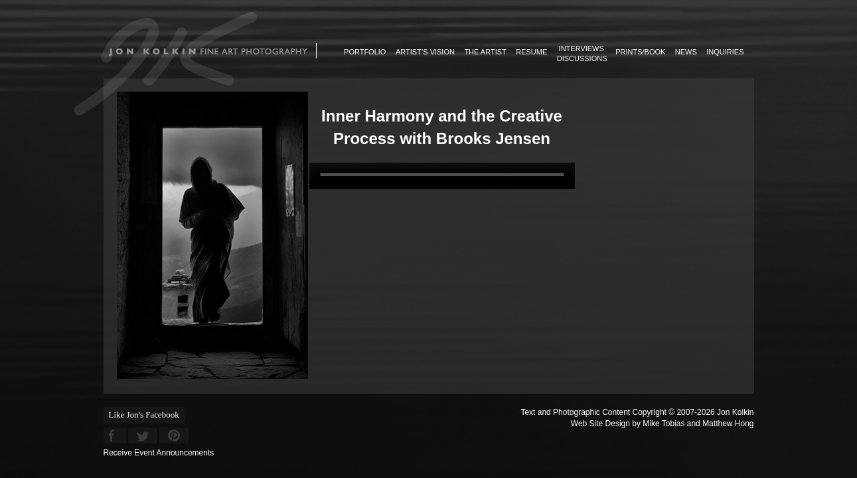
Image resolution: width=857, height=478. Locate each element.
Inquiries (724, 52)
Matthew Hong (727, 423)
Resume (531, 52)
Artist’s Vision (425, 52)
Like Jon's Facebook (144, 415)
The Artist (485, 52)
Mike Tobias (663, 423)
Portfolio (365, 52)
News (686, 52)
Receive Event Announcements (159, 452)
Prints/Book (640, 52)
